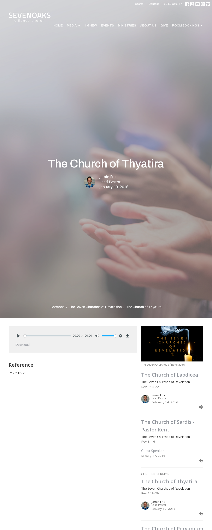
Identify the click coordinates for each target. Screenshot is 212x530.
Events (107, 25)
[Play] (18, 335)
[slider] (47, 336)
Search (139, 3)
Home (58, 25)
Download (22, 344)
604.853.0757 (173, 3)
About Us (148, 25)
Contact (154, 3)
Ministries (127, 25)
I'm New (91, 25)
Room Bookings (187, 26)
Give (164, 25)
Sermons (58, 307)
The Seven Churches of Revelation (95, 307)
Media (74, 26)
